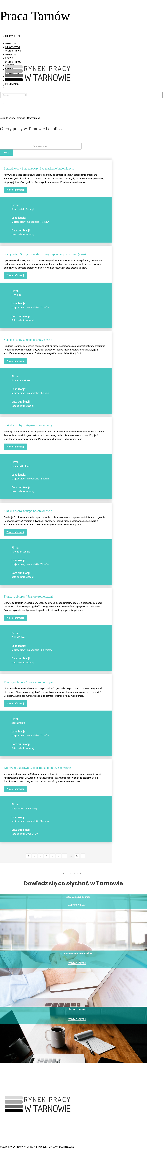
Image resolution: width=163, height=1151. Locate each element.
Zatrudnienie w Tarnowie (12, 118)
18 (77, 856)
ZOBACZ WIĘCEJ (77, 904)
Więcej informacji (15, 189)
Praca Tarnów (35, 16)
